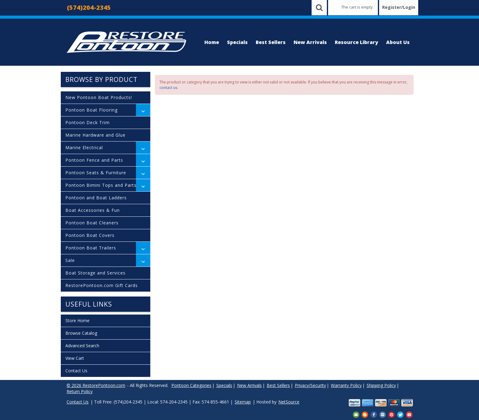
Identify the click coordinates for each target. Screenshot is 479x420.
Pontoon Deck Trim (87, 122)
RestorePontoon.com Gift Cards (101, 285)
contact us (168, 87)
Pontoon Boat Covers (90, 235)
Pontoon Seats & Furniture (95, 172)
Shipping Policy (381, 385)
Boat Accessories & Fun (92, 210)
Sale (70, 260)
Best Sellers (271, 42)
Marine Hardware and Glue (95, 135)
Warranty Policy (346, 385)
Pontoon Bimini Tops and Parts (101, 185)
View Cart (74, 358)
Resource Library (356, 42)
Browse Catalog (81, 333)
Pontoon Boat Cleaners (92, 223)
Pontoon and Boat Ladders (96, 198)
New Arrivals (310, 42)
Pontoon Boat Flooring (91, 110)
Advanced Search (82, 345)
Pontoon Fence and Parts (94, 160)
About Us (398, 42)
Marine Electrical (84, 147)
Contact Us (76, 371)
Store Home (77, 320)
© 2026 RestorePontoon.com (96, 385)
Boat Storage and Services (95, 273)
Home (211, 42)
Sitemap (243, 402)
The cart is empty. (357, 7)
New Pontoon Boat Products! (98, 97)
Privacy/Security (310, 385)
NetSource (288, 402)
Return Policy (80, 391)
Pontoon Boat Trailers (90, 248)
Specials (237, 42)
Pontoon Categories (191, 385)
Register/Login (398, 7)
